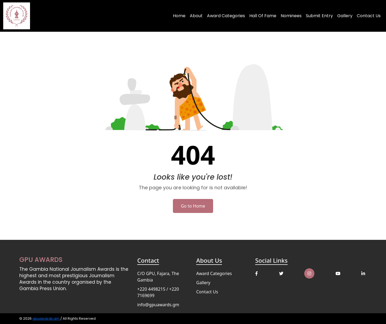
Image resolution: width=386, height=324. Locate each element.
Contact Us (369, 16)
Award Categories (226, 16)
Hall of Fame (262, 16)
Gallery (344, 16)
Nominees (291, 16)
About (196, 16)
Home (179, 16)
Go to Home (193, 206)
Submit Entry (319, 16)
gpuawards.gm (46, 318)
